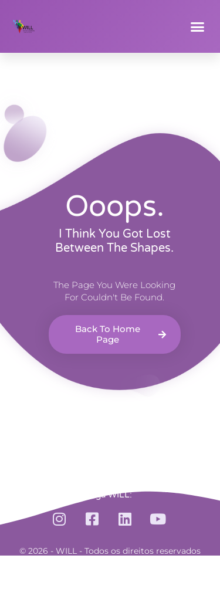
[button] (198, 26)
